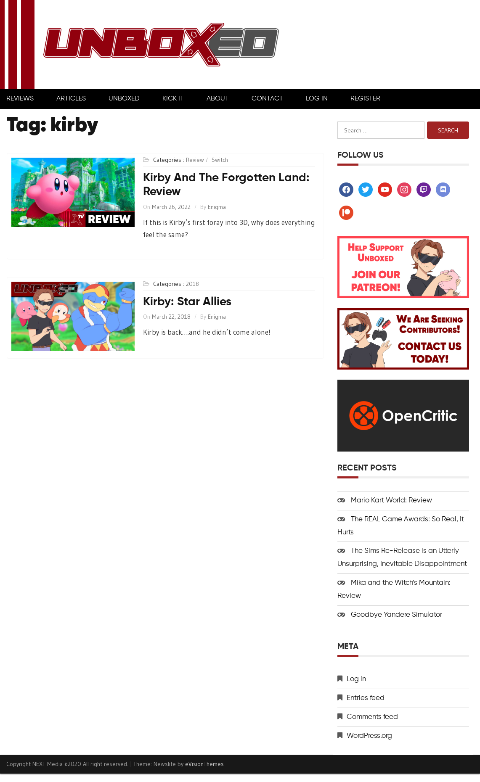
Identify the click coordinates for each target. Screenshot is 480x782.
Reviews (20, 98)
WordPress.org (369, 736)
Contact (267, 98)
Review (195, 160)
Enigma (217, 207)
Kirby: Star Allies (187, 302)
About (218, 98)
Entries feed (366, 698)
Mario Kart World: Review (391, 500)
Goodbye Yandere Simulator (396, 614)
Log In (317, 98)
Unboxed (124, 98)
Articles (71, 98)
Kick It (173, 98)
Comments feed (372, 717)
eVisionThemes (204, 764)
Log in (356, 679)
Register (365, 98)
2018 (192, 284)
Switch (220, 160)
